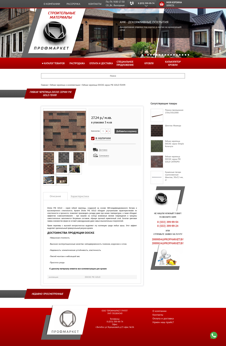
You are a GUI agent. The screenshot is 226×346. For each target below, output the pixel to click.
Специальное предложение (125, 63)
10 (168, 55)
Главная (44, 85)
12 (174, 55)
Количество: (95, 131)
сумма (170, 5)
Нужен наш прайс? (163, 322)
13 (177, 55)
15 (182, 55)
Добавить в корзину (126, 131)
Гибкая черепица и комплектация (65, 85)
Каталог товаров (54, 63)
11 (171, 55)
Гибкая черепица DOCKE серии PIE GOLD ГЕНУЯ (103, 85)
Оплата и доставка (101, 63)
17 (188, 55)
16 (185, 55)
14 (179, 55)
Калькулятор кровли (173, 63)
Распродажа (77, 63)
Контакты (94, 3)
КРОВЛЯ (149, 63)
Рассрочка (73, 3)
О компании (52, 3)
